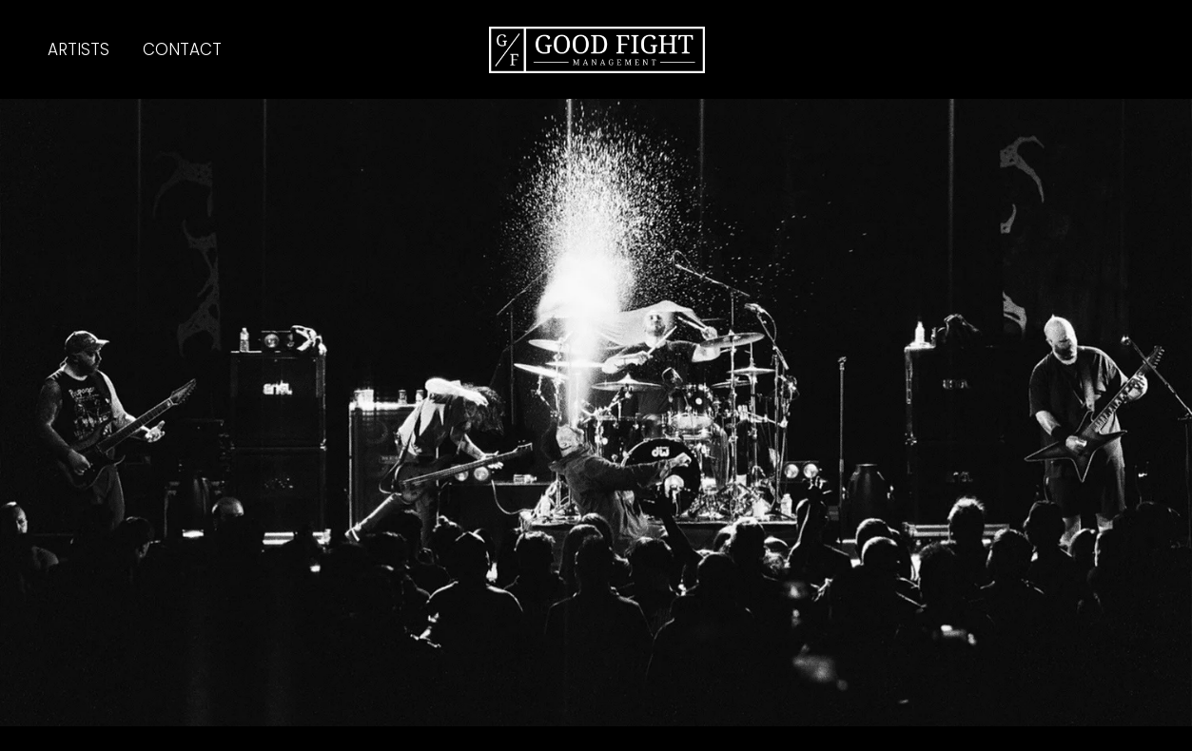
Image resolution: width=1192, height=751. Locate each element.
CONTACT (182, 49)
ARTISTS (78, 49)
